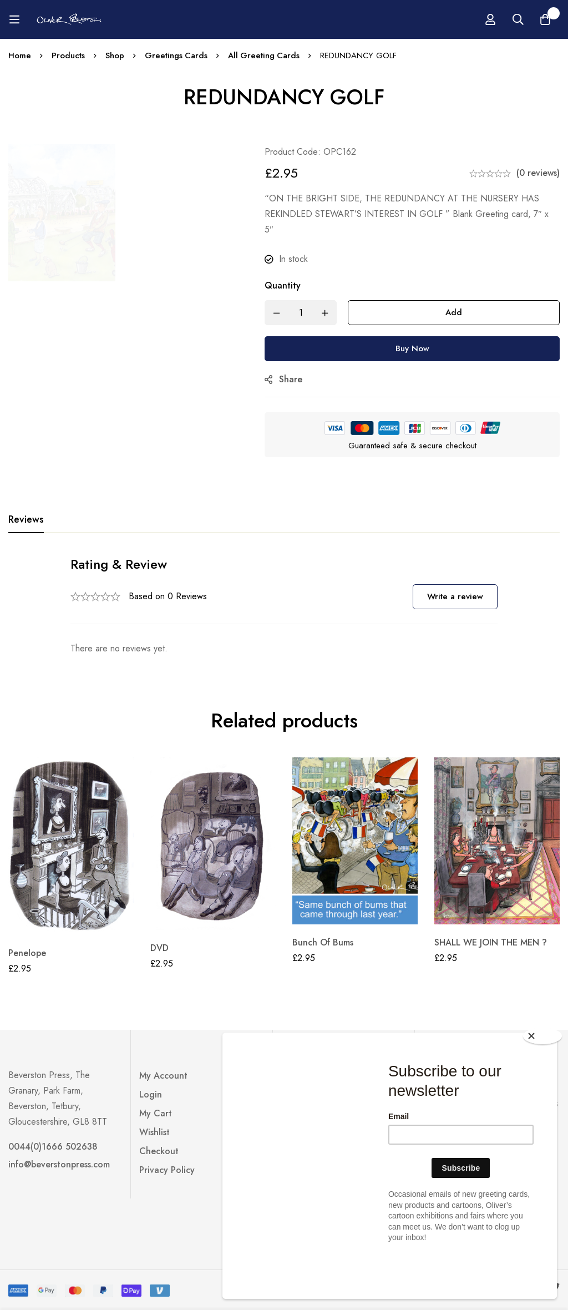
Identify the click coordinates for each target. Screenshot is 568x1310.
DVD (159, 948)
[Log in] (530, 19)
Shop (114, 55)
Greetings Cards (176, 55)
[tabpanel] (284, 605)
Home (19, 55)
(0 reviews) (538, 172)
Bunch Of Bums (322, 942)
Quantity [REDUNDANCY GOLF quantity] (285, 285)
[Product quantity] (303, 312)
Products (68, 55)
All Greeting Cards (265, 55)
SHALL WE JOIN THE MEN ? (490, 942)
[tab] (26, 520)
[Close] (543, 1078)
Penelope (27, 953)
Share (293, 379)
